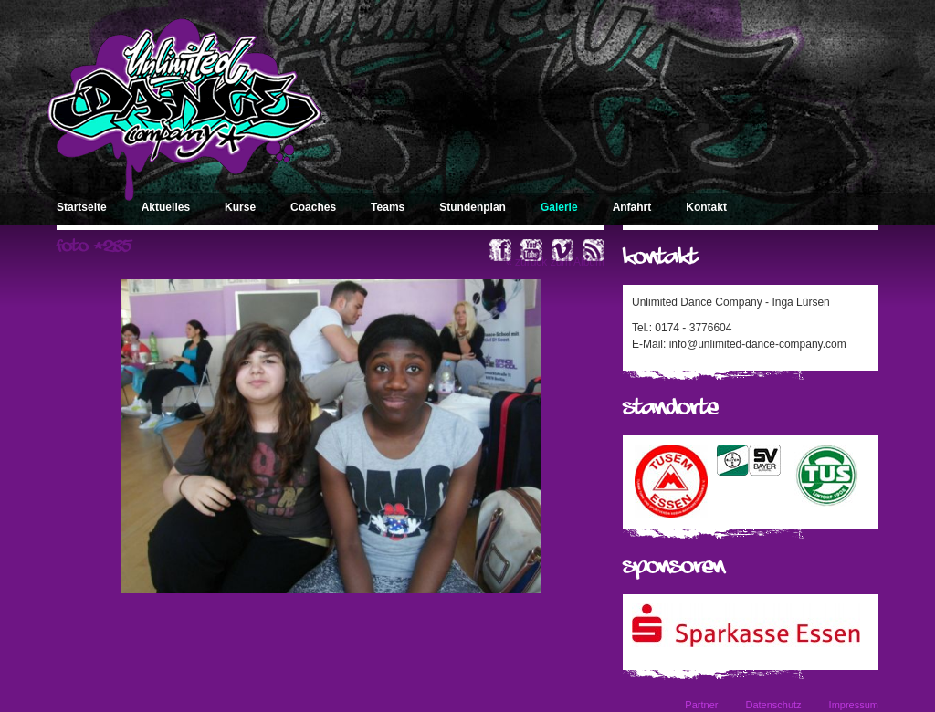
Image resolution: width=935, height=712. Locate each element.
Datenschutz (773, 704)
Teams (387, 207)
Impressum (853, 704)
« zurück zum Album (555, 262)
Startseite (82, 207)
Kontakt (706, 207)
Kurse (240, 207)
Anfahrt (632, 207)
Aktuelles (166, 207)
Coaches (313, 207)
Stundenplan (472, 207)
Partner (701, 704)
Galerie (559, 207)
